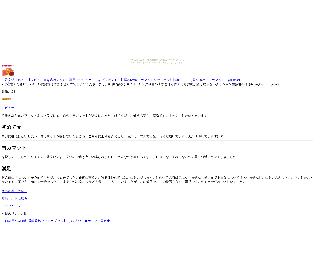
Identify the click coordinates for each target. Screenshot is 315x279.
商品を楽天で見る (14, 191)
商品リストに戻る (14, 198)
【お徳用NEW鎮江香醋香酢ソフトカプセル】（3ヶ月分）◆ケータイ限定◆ (56, 221)
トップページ (11, 206)
